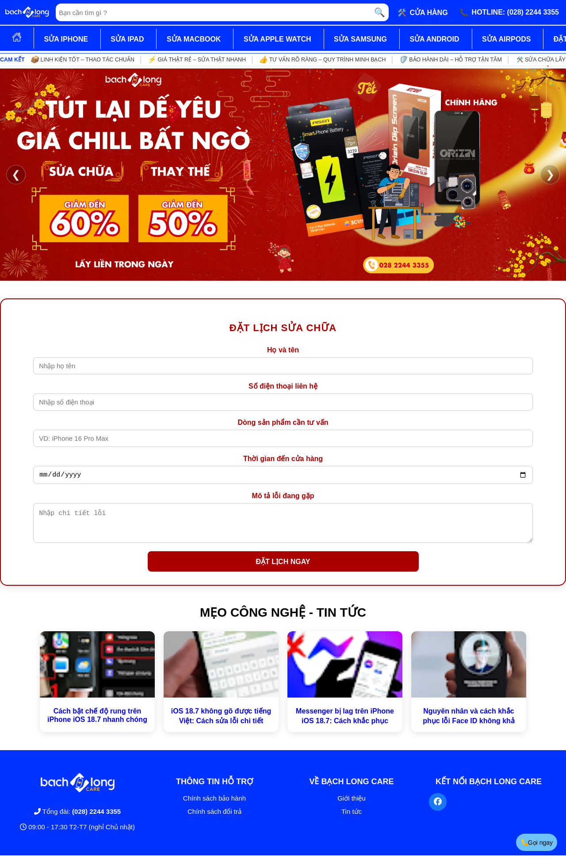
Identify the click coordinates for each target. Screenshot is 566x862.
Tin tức (351, 818)
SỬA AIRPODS (506, 39)
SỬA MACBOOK (194, 39)
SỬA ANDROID (434, 39)
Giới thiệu (351, 805)
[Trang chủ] (27, 12)
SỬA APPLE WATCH (277, 39)
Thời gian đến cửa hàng (283, 458)
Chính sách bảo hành (214, 805)
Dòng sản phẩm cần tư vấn (282, 422)
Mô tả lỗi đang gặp (283, 497)
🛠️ (423, 12)
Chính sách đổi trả (214, 818)
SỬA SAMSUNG (360, 39)
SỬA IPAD (127, 39)
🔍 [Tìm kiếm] (379, 12)
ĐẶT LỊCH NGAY (283, 568)
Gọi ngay (536, 842)
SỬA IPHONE (66, 39)
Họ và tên (283, 350)
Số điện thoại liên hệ (283, 386)
